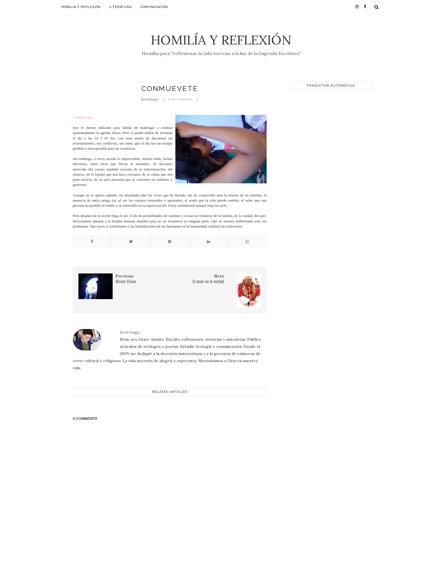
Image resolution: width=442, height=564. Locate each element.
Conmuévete (82, 117)
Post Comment (180, 99)
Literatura (120, 7)
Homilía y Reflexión (221, 40)
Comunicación (154, 7)
